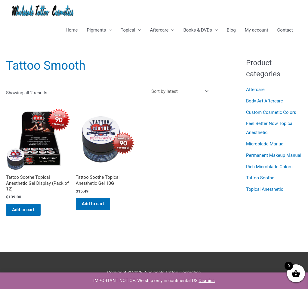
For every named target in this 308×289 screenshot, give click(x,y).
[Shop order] (179, 91)
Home (72, 30)
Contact (285, 30)
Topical (128, 30)
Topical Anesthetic (264, 189)
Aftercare (159, 30)
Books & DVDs (197, 30)
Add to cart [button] (23, 209)
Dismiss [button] (207, 280)
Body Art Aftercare (264, 101)
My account (256, 30)
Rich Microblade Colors (269, 166)
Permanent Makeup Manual (273, 155)
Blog (231, 30)
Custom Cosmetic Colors (271, 112)
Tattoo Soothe (260, 178)
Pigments (96, 30)
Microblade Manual (265, 144)
